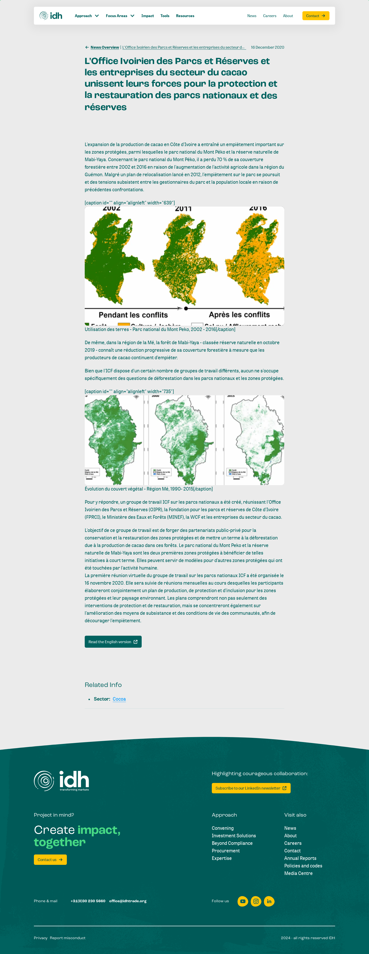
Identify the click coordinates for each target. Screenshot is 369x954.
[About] (290, 835)
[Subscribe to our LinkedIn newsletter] (251, 788)
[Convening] (223, 828)
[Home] (61, 781)
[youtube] (243, 901)
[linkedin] (269, 901)
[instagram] (256, 901)
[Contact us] (50, 859)
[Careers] (293, 843)
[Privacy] (41, 938)
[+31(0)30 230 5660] (88, 901)
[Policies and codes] (303, 866)
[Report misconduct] (67, 938)
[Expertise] (222, 858)
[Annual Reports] (300, 858)
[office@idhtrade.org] (128, 901)
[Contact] (292, 850)
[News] (290, 828)
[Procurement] (226, 850)
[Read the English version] (113, 642)
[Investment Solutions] (234, 835)
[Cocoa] (119, 699)
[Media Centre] (298, 873)
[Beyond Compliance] (232, 843)
